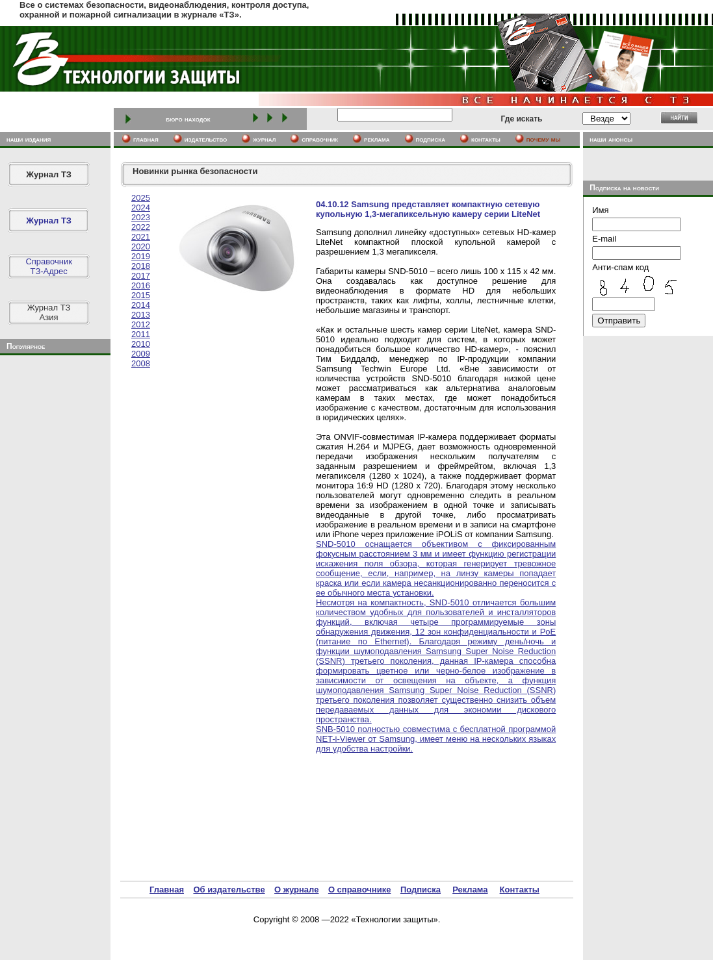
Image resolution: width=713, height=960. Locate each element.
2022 (140, 227)
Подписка (420, 889)
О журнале (296, 889)
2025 (140, 198)
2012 (140, 324)
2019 (140, 256)
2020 (140, 246)
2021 (140, 237)
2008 (140, 363)
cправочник (320, 139)
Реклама (469, 889)
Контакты (519, 889)
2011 (140, 334)
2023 (140, 217)
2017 (140, 276)
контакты (485, 139)
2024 (140, 207)
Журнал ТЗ (48, 174)
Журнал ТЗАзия (49, 312)
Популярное (25, 346)
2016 (140, 285)
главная (146, 139)
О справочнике (359, 889)
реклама (376, 139)
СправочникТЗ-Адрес (48, 266)
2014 (140, 305)
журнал (264, 139)
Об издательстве (229, 889)
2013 (140, 315)
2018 (140, 266)
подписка (431, 139)
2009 (140, 354)
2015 (140, 295)
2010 (140, 344)
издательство (206, 139)
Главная (166, 889)
